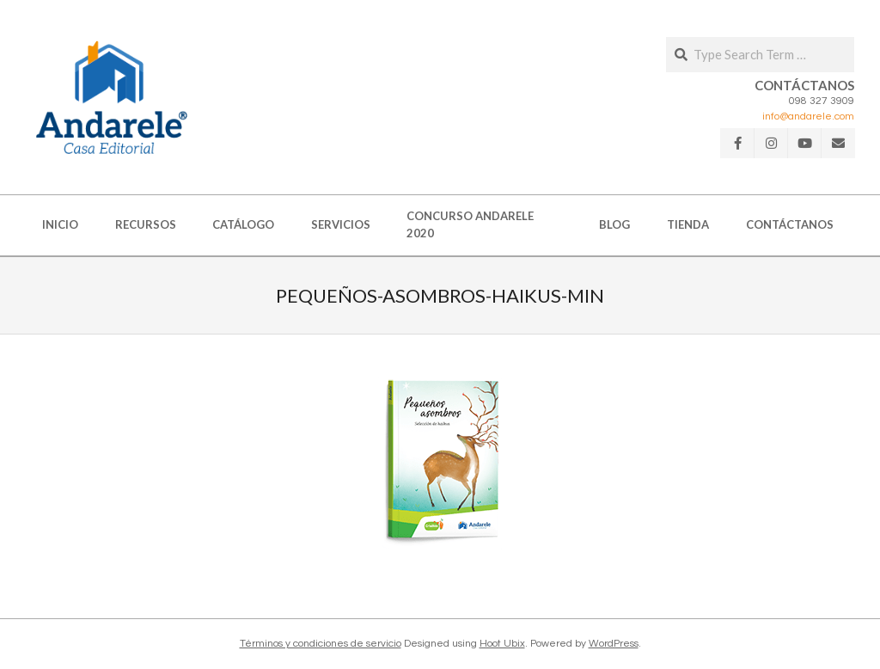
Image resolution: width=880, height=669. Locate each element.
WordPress (614, 643)
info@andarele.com (808, 116)
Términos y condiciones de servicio (320, 643)
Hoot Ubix (502, 643)
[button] (112, 97)
